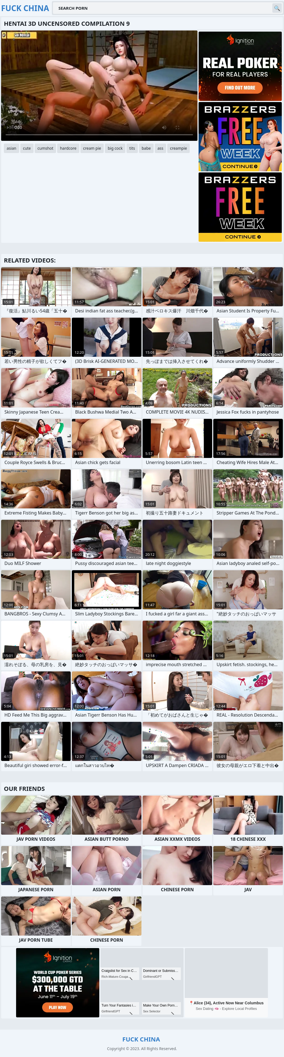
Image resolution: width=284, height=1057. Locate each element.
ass (160, 148)
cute (27, 148)
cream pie (92, 148)
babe (146, 148)
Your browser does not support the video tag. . (99, 85)
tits (132, 148)
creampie (178, 148)
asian (11, 148)
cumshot (45, 148)
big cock (115, 148)
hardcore (68, 148)
